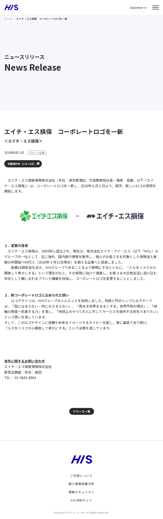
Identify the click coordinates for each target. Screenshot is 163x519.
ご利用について (81, 475)
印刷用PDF (21, 164)
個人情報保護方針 (81, 484)
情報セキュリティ (81, 492)
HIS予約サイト (81, 500)
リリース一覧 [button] (81, 411)
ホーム (8, 18)
